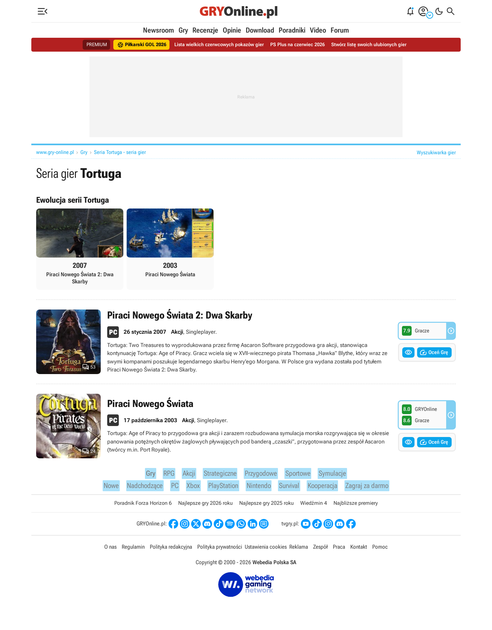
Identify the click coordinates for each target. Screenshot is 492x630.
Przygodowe (260, 474)
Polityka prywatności (219, 550)
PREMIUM (89, 45)
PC (172, 488)
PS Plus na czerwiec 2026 (300, 45)
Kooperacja (325, 488)
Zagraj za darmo (372, 488)
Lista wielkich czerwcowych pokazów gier (218, 45)
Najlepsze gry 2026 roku (205, 506)
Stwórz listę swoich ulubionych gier (375, 45)
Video (318, 30)
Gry (183, 30)
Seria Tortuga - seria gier (120, 152)
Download (260, 30)
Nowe (105, 488)
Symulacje (335, 474)
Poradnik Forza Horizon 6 (143, 506)
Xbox (189, 488)
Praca (339, 550)
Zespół (320, 550)
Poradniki (292, 30)
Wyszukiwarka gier (436, 152)
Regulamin (133, 550)
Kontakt (358, 550)
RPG (165, 474)
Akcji (185, 474)
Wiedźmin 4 (313, 506)
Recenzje (205, 30)
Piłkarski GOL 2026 (136, 45)
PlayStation (220, 488)
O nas (110, 550)
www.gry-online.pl (55, 152)
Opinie (232, 30)
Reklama (298, 550)
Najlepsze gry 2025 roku (266, 506)
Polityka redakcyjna (171, 550)
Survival (289, 488)
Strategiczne (216, 474)
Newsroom (158, 30)
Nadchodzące (140, 488)
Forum (340, 30)
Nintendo (258, 488)
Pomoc (380, 550)
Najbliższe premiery (355, 506)
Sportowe (299, 474)
